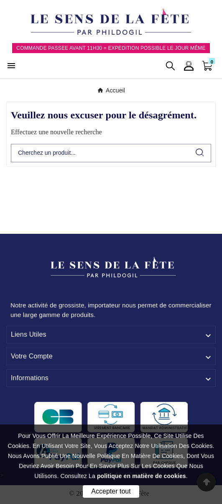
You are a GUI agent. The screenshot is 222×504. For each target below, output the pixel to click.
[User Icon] (189, 66)
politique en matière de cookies (141, 476)
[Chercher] (100, 153)
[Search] (200, 152)
